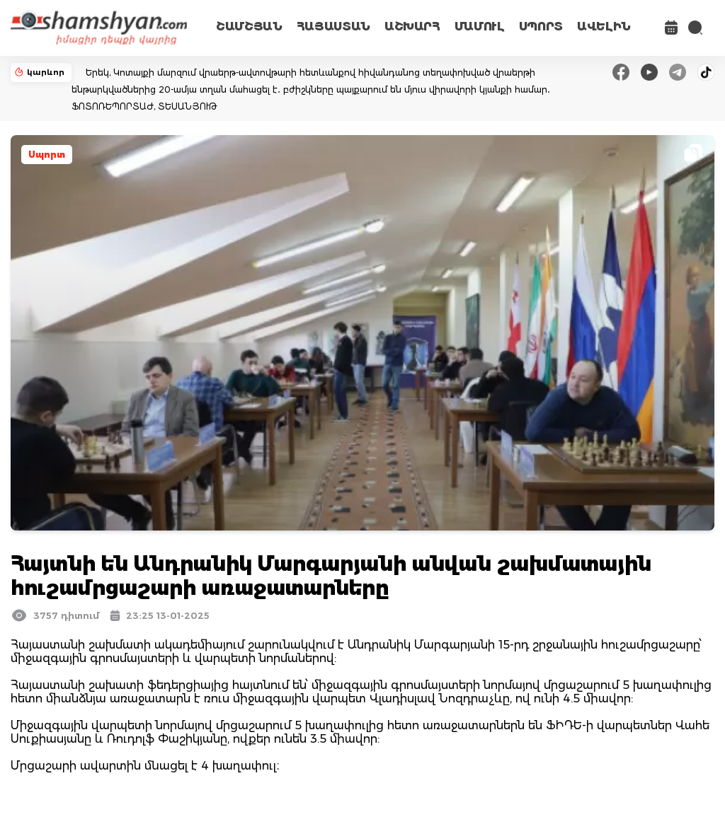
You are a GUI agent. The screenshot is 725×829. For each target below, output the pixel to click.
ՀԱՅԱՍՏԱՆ (333, 26)
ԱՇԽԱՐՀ (412, 26)
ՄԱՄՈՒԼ (480, 26)
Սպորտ (46, 154)
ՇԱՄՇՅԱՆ (249, 26)
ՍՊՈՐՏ (541, 26)
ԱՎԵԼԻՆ (604, 26)
